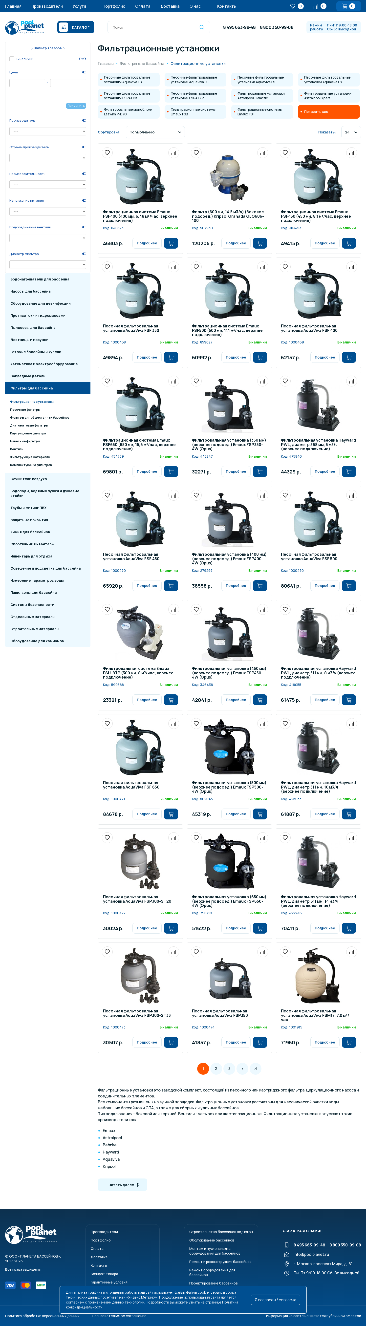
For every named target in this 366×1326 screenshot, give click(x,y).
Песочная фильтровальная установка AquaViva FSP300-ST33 (137, 1013)
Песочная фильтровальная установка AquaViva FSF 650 (131, 785)
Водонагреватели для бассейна (39, 279)
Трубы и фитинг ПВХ (28, 507)
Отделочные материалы (32, 616)
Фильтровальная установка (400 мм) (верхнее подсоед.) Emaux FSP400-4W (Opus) (229, 559)
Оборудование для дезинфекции (40, 303)
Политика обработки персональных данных (42, 1315)
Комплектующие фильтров (31, 465)
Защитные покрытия (29, 519)
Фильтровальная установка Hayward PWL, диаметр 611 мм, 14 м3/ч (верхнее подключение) (318, 901)
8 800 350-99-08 (276, 27)
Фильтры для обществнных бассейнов (39, 417)
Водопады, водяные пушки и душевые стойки (44, 493)
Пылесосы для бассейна (33, 327)
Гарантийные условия (109, 1282)
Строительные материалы (34, 628)
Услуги (79, 6)
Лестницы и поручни (29, 339)
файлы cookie (197, 1292)
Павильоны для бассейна (33, 592)
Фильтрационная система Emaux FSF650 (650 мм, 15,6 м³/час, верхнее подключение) (139, 444)
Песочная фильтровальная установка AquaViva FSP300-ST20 (137, 899)
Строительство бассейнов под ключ (221, 1231)
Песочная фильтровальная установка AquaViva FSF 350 (131, 328)
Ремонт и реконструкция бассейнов (220, 1261)
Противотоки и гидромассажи (37, 315)
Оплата (143, 6)
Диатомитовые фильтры (29, 425)
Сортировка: (109, 132)
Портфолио (114, 6)
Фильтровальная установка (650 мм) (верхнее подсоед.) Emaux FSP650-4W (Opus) (229, 901)
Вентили (16, 449)
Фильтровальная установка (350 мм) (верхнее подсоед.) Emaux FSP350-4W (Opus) (229, 444)
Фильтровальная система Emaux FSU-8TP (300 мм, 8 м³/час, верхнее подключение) (138, 673)
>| (255, 1068)
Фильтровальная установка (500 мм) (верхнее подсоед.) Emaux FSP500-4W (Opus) (229, 787)
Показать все (316, 111)
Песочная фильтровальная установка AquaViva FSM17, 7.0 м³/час (315, 1015)
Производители (47, 6)
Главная (13, 6)
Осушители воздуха (28, 478)
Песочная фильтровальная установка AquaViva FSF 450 (131, 556)
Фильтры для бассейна (31, 388)
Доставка (170, 6)
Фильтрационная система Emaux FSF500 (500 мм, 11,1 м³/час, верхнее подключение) (227, 330)
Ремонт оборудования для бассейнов (212, 1272)
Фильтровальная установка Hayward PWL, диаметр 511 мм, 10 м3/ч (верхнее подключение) (318, 787)
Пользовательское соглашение (119, 1315)
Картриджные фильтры (28, 433)
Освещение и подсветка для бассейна (45, 568)
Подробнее (147, 243)
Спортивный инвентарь (32, 544)
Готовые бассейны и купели (35, 351)
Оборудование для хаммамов (37, 641)
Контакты (227, 6)
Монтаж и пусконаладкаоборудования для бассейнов (214, 1251)
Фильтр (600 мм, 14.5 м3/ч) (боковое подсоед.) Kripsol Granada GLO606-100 (228, 216)
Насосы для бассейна (30, 291)
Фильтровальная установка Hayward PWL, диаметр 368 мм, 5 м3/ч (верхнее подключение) (318, 444)
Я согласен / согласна (275, 1300)
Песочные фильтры (25, 409)
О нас (195, 6)
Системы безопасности (32, 604)
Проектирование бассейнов (213, 1283)
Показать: (327, 132)
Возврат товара (104, 1273)
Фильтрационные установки (32, 402)
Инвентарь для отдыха (31, 556)
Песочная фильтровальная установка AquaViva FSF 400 (309, 328)
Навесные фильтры (25, 441)
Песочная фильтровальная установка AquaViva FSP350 (220, 1013)
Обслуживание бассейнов (211, 1240)
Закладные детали (27, 376)
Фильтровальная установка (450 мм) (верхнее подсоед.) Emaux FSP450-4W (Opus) (229, 673)
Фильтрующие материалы (30, 457)
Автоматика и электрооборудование (44, 364)
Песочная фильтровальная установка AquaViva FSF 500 (309, 556)
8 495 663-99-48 (239, 27)
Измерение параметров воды (37, 580)
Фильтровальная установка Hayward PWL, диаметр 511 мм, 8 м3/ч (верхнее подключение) (318, 673)
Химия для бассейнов (30, 532)
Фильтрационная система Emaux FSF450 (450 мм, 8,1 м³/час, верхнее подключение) (316, 216)
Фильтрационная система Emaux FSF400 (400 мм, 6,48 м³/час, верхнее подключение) (140, 216)
